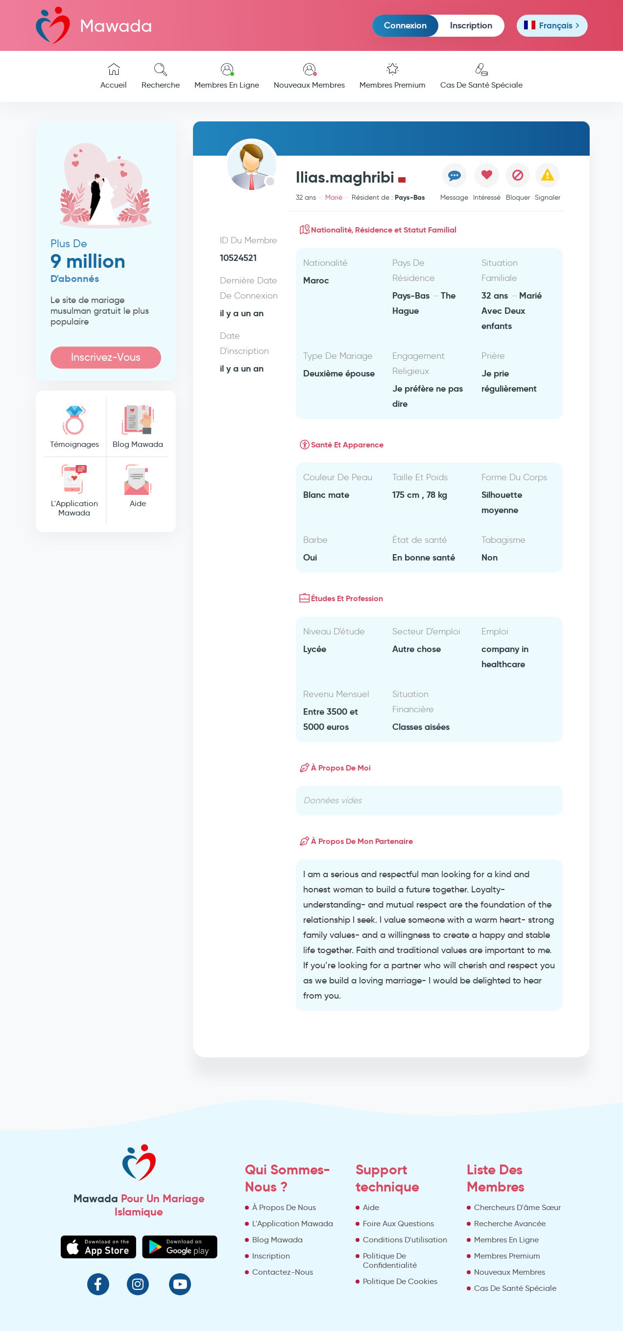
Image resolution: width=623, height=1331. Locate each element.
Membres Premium (392, 76)
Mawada (94, 25)
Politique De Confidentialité (390, 1260)
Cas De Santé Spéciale (481, 76)
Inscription (471, 25)
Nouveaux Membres (309, 76)
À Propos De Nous (284, 1207)
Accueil (113, 76)
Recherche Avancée (510, 1223)
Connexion (405, 25)
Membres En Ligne (226, 76)
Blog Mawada (137, 427)
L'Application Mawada (74, 491)
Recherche (161, 76)
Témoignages (74, 427)
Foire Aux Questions (398, 1223)
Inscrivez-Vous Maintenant (106, 359)
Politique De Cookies (400, 1281)
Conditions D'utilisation (405, 1239)
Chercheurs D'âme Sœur (517, 1207)
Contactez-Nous (282, 1272)
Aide (137, 486)
